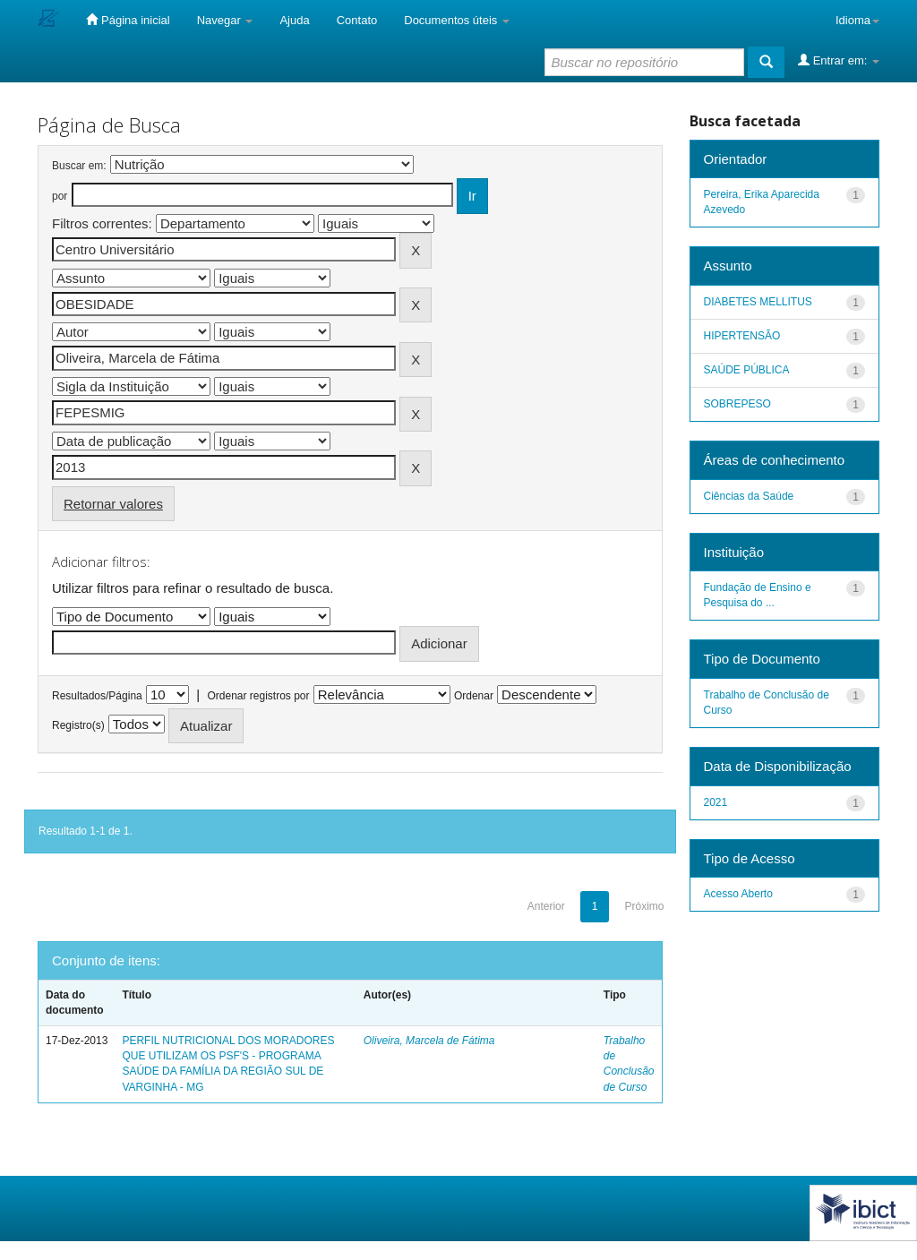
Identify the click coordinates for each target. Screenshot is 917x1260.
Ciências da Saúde (749, 496)
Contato (357, 20)
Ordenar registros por (258, 696)
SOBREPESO (737, 404)
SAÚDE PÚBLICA (747, 370)
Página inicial (127, 20)
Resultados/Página (97, 696)
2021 (716, 802)
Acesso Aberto (738, 893)
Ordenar (473, 696)
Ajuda (294, 20)
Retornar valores (113, 503)
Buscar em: (79, 165)
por (59, 196)
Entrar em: (838, 60)
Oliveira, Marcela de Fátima (429, 1040)
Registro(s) (78, 725)
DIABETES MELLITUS (758, 302)
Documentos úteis (457, 20)
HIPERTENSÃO (742, 336)
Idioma (857, 20)
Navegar (225, 20)
